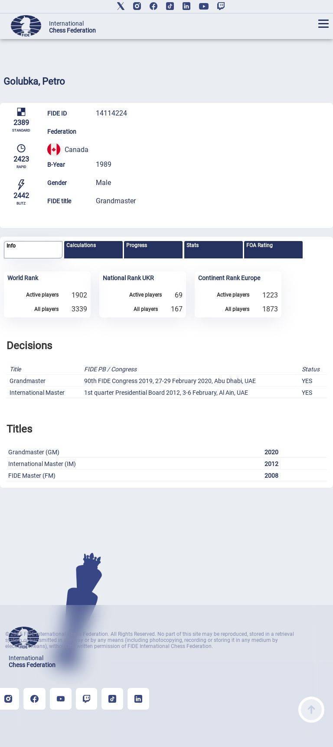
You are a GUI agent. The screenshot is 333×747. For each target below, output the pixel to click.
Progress (136, 245)
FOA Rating (259, 245)
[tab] (33, 250)
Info (11, 246)
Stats (192, 245)
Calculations (81, 245)
